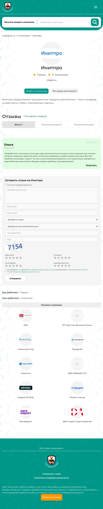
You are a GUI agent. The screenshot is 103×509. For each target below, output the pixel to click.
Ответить (91, 166)
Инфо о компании (36, 91)
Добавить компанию (51, 497)
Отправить (15, 279)
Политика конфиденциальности (51, 478)
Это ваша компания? (64, 91)
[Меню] (96, 7)
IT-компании (23, 36)
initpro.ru (51, 80)
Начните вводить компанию (19, 22)
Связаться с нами (51, 474)
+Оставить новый (34, 116)
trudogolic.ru (8, 36)
